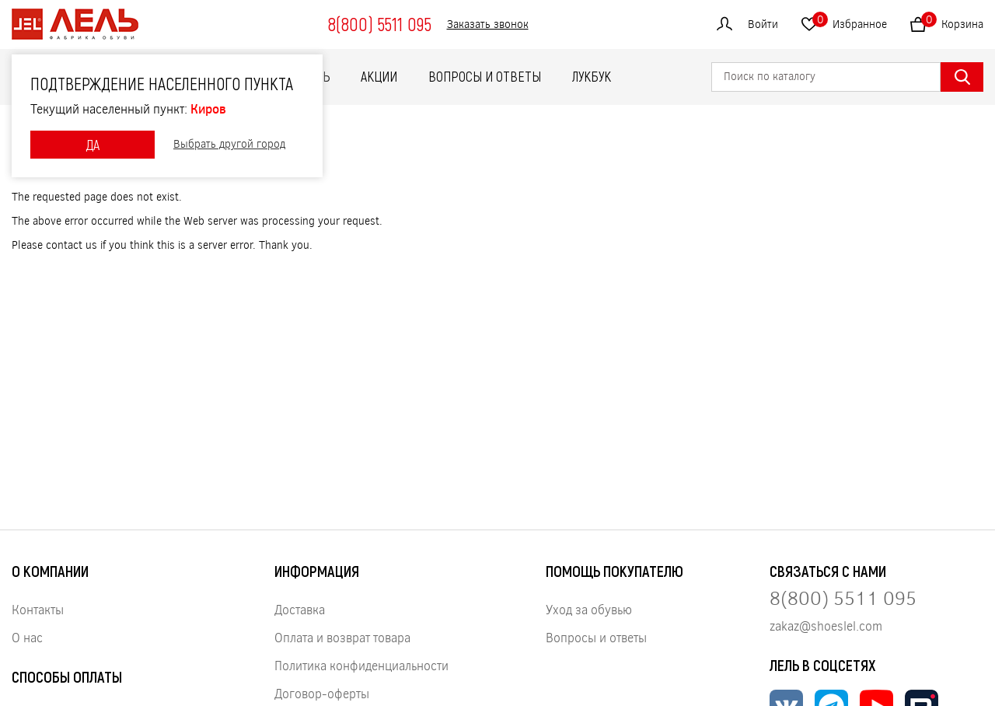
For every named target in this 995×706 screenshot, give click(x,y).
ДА (93, 144)
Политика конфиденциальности (361, 665)
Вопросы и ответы (484, 76)
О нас (27, 637)
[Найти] (962, 77)
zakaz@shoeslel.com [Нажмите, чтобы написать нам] (826, 625)
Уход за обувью (589, 609)
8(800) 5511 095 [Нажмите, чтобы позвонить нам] (843, 597)
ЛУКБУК (591, 76)
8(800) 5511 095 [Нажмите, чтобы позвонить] (379, 24)
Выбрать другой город (229, 144)
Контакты (38, 609)
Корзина (952, 21)
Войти (763, 23)
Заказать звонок (488, 24)
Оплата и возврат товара (342, 637)
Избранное (849, 21)
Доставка (299, 609)
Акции (379, 76)
